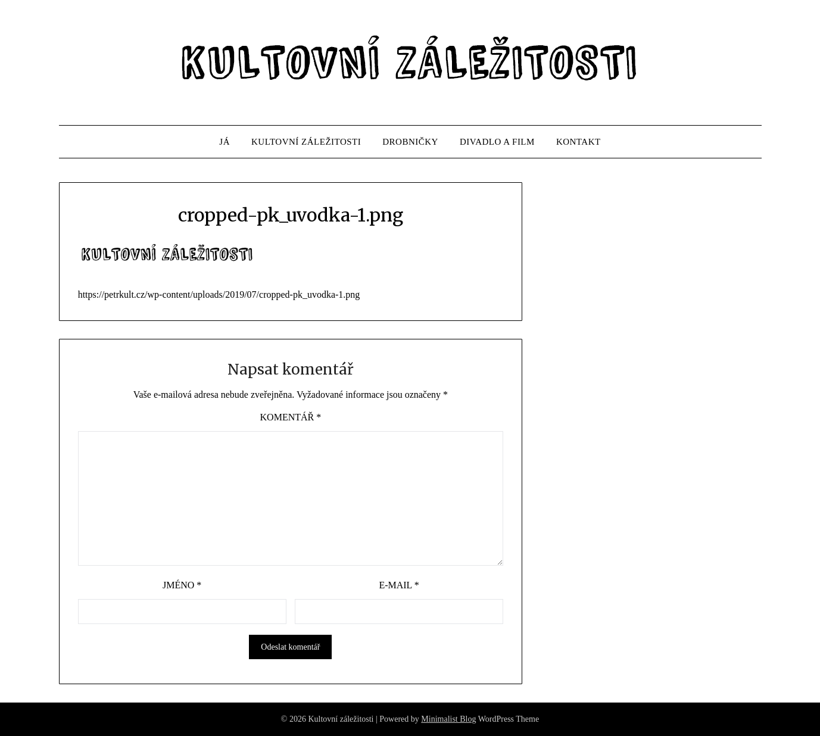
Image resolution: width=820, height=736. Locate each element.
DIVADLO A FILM (497, 141)
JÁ (224, 141)
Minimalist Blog (448, 719)
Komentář (291, 417)
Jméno (182, 585)
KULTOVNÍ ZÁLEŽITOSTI (306, 141)
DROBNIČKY (410, 141)
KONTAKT (578, 141)
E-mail (399, 585)
